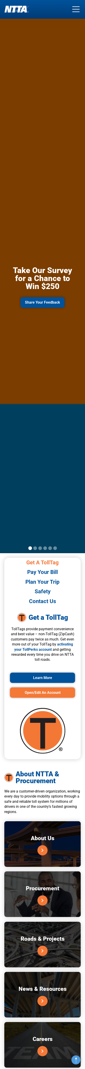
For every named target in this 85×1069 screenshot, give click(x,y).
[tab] (42, 562)
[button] (30, 548)
